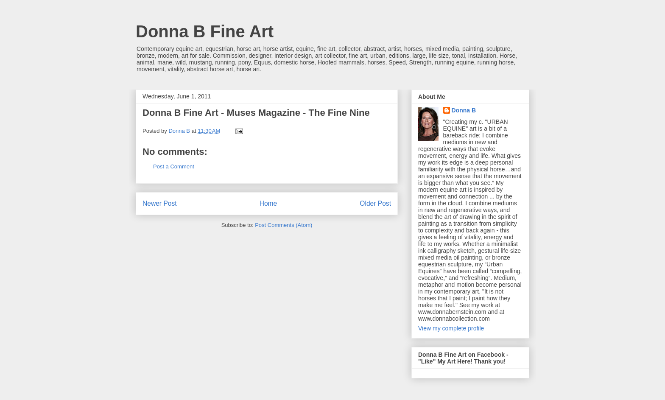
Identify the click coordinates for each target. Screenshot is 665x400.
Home (268, 203)
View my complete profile (451, 328)
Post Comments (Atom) (283, 225)
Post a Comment (173, 166)
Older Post (375, 203)
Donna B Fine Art (205, 31)
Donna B (464, 110)
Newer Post (159, 203)
